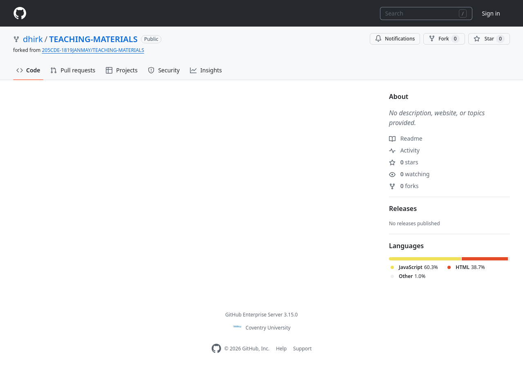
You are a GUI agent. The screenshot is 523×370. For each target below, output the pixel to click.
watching (409, 174)
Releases (403, 208)
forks (404, 186)
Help (281, 348)
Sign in (491, 13)
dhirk (33, 39)
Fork (444, 39)
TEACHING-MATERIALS (93, 39)
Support (302, 348)
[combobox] (426, 13)
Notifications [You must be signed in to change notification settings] (395, 38)
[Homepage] (19, 13)
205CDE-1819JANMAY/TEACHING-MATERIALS (93, 50)
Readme (405, 138)
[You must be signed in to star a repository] (489, 39)
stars (403, 162)
